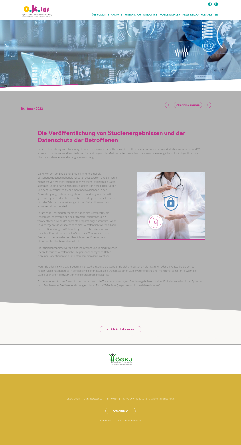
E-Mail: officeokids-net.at (161, 398)
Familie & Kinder (170, 15)
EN (216, 15)
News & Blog (190, 15)
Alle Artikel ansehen (188, 105)
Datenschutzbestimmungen (128, 420)
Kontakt (206, 15)
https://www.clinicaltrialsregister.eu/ (139, 285)
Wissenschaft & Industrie (141, 15)
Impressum (105, 420)
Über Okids (99, 15)
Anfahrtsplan (120, 411)
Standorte (115, 15)
